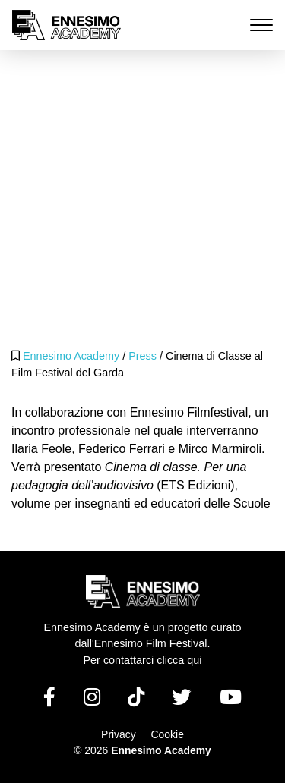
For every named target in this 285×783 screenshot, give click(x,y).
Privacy (118, 734)
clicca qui (179, 660)
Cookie (167, 734)
